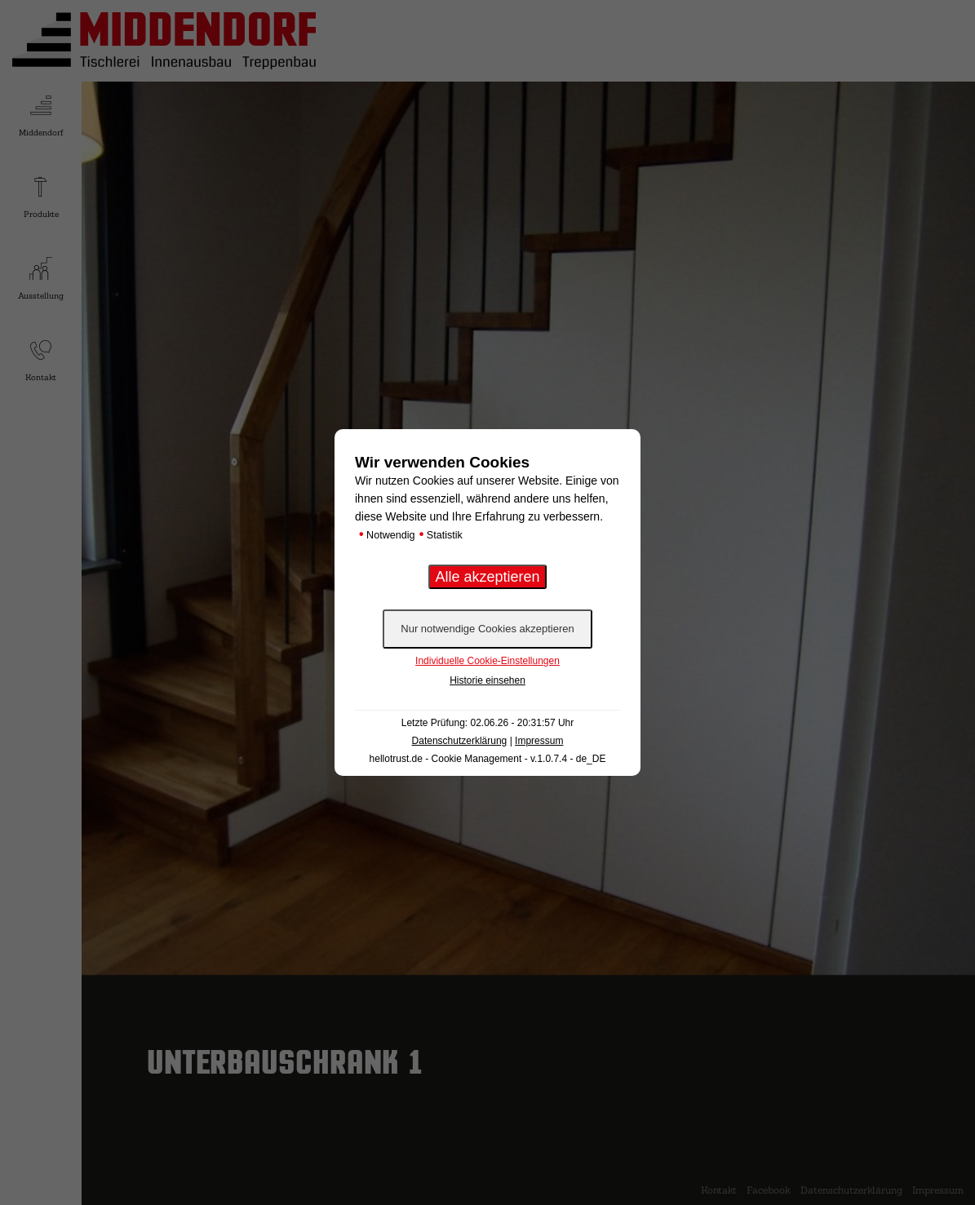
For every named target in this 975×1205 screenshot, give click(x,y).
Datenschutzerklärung (459, 740)
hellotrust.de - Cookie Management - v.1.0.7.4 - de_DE (488, 758)
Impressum (539, 740)
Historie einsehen (487, 680)
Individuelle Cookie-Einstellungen (487, 661)
